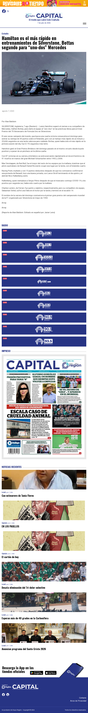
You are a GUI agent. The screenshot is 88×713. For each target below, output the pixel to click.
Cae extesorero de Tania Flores (18, 495)
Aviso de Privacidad (78, 701)
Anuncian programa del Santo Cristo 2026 (24, 648)
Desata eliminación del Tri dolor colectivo (23, 587)
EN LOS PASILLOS (10, 526)
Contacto (82, 698)
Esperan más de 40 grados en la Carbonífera (25, 618)
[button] (84, 23)
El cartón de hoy (10, 557)
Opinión (4, 523)
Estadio (5, 34)
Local (4, 492)
